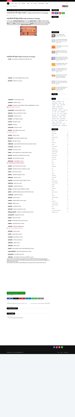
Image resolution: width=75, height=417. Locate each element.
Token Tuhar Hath (59, 122)
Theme (23, 352)
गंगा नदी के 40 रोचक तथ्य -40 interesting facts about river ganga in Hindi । (61, 70)
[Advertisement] (28, 47)
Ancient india (59, 101)
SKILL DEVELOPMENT (62, 120)
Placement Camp (55, 116)
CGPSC (58, 104)
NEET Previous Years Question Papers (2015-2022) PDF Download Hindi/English (61, 76)
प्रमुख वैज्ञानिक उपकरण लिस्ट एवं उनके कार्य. (17, 163)
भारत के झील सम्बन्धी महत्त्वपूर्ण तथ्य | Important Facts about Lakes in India (61, 41)
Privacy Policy (15, 6)
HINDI (55, 111)
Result (58, 118)
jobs (55, 113)
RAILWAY (60, 116)
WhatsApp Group (64, 125)
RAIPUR (64, 116)
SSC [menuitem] (32, 3)
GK (52, 111)
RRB (52, 120)
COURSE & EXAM (59, 106)
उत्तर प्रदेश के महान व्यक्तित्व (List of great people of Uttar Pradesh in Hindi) (61, 88)
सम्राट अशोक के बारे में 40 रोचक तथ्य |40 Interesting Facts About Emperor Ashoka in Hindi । (62, 58)
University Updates (55, 123)
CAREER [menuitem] (46, 3)
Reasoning (53, 118)
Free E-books (60, 159)
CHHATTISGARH (62, 104)
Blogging (14, 352)
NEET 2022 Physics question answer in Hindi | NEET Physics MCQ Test (62, 82)
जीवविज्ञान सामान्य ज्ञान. (12, 132)
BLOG (11, 10)
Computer (53, 106)
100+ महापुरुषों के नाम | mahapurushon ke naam (61, 35)
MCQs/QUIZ (65, 113)
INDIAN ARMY (63, 111)
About (11, 6)
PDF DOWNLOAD (63, 115)
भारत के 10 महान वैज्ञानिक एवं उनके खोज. (15, 228)
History (58, 111)
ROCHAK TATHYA (62, 118)
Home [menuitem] (12, 3)
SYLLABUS (53, 122)
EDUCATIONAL (61, 108)
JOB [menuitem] (19, 3)
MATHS (61, 113)
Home (8, 6)
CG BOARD (53, 104)
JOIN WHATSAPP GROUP (16, 293)
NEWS (58, 115)
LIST (58, 113)
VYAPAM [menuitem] (28, 3)
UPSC (60, 123)
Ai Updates (54, 101)
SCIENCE (56, 120)
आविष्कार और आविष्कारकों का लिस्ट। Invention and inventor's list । (62, 52)
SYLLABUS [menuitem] (23, 3)
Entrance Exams (60, 155)
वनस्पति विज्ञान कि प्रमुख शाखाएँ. (14, 107)
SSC (66, 120)
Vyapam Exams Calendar (56, 125)
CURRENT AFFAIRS (54, 108)
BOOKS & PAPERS (54, 103)
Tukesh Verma (10, 15)
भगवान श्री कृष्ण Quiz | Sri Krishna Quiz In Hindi (62, 46)
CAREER (60, 103)
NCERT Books (54, 115)
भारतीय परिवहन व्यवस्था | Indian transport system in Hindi (62, 64)
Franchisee (60, 157)
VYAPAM (63, 123)
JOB (52, 113)
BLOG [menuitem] (16, 3)
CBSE (63, 103)
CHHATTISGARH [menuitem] (41, 3)
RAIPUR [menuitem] (35, 3)
